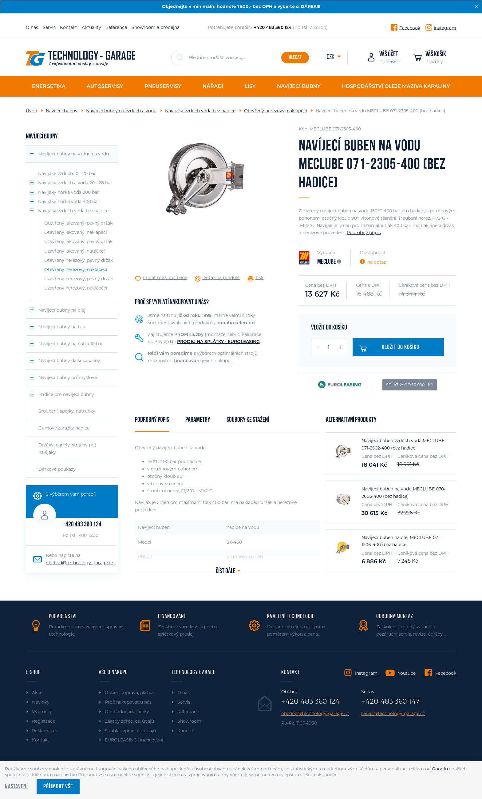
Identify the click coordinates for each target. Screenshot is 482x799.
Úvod (31, 111)
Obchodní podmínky (127, 711)
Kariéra (185, 730)
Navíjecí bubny (61, 111)
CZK (331, 57)
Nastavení (16, 787)
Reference (116, 27)
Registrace (43, 721)
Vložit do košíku (392, 348)
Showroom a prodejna (156, 27)
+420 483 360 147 (390, 701)
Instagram (445, 27)
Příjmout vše (58, 787)
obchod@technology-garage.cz (79, 562)
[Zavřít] (476, 6)
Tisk (259, 277)
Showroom (189, 721)
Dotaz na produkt (221, 277)
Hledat (295, 58)
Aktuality (91, 27)
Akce (37, 692)
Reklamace (44, 730)
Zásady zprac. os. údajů (129, 721)
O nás (32, 27)
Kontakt (68, 27)
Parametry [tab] (197, 420)
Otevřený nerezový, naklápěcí (275, 111)
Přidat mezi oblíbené (165, 277)
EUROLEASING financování (134, 740)
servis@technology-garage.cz (393, 713)
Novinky (40, 702)
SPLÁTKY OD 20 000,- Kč (409, 384)
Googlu (440, 769)
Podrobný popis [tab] (152, 420)
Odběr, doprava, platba (129, 692)
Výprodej (41, 711)
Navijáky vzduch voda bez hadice (200, 111)
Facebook (409, 27)
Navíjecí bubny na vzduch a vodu (121, 111)
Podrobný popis (364, 232)
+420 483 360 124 (82, 524)
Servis (49, 27)
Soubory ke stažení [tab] (248, 420)
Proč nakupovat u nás (128, 702)
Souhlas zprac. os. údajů (130, 730)
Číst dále (225, 571)
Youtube (407, 673)
